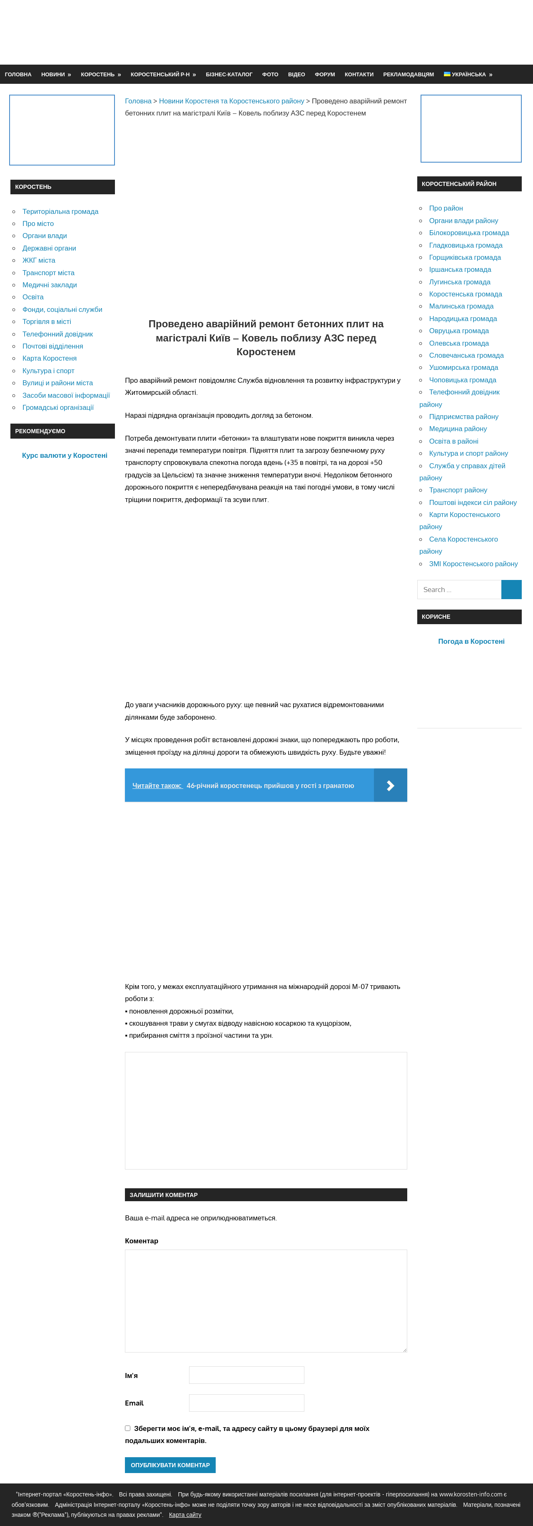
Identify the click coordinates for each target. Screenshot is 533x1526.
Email (134, 1402)
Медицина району (458, 428)
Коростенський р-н (160, 74)
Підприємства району (464, 416)
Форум (325, 74)
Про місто (38, 223)
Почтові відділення (52, 345)
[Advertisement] (371, 32)
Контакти (359, 74)
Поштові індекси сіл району (473, 502)
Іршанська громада (460, 269)
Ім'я (131, 1375)
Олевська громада (459, 343)
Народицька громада (463, 318)
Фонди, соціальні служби (62, 309)
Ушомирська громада (463, 367)
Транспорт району (458, 489)
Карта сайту (185, 1514)
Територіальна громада (60, 211)
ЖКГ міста (38, 260)
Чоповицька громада (462, 379)
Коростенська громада (465, 293)
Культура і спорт (48, 370)
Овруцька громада (459, 330)
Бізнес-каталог (229, 74)
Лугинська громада (460, 281)
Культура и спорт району (468, 453)
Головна (18, 74)
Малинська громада (461, 305)
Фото (270, 74)
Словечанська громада (466, 355)
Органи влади (44, 235)
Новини (53, 74)
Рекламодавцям (409, 74)
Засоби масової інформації (66, 395)
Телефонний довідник (57, 333)
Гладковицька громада (466, 245)
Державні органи (49, 247)
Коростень (98, 74)
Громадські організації (58, 407)
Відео (296, 74)
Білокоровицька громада (469, 232)
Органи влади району (463, 220)
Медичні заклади (49, 284)
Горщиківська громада (465, 257)
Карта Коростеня (49, 358)
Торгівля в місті (46, 321)
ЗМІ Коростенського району (473, 563)
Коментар (141, 1240)
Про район (446, 207)
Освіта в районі (453, 441)
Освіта (33, 296)
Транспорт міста (48, 272)
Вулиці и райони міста (57, 382)
